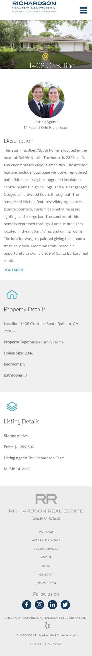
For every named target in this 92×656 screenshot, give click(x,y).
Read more (14, 270)
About (46, 557)
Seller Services (46, 549)
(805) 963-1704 (46, 583)
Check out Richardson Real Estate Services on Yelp (46, 622)
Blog (46, 566)
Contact (46, 574)
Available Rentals (46, 540)
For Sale (46, 531)
